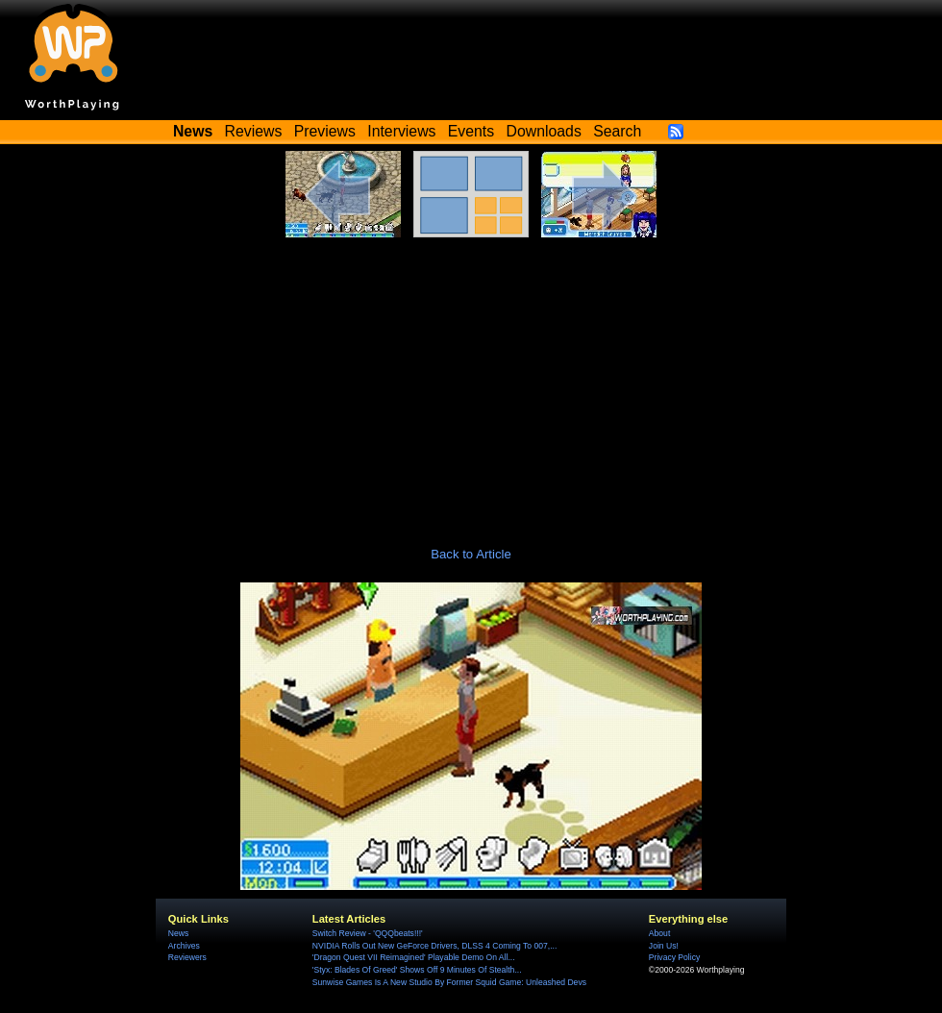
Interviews (401, 131)
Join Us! (664, 946)
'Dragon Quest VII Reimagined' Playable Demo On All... (413, 957)
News (178, 933)
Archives (184, 946)
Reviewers (187, 957)
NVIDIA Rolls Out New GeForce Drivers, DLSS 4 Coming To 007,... (434, 946)
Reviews (254, 131)
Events (471, 131)
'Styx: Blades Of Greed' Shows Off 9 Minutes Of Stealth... (417, 970)
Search (617, 131)
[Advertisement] (471, 381)
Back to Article (471, 554)
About (659, 933)
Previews (325, 131)
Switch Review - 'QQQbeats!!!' (367, 933)
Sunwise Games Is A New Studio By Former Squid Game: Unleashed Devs (449, 982)
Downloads (544, 131)
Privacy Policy (674, 957)
